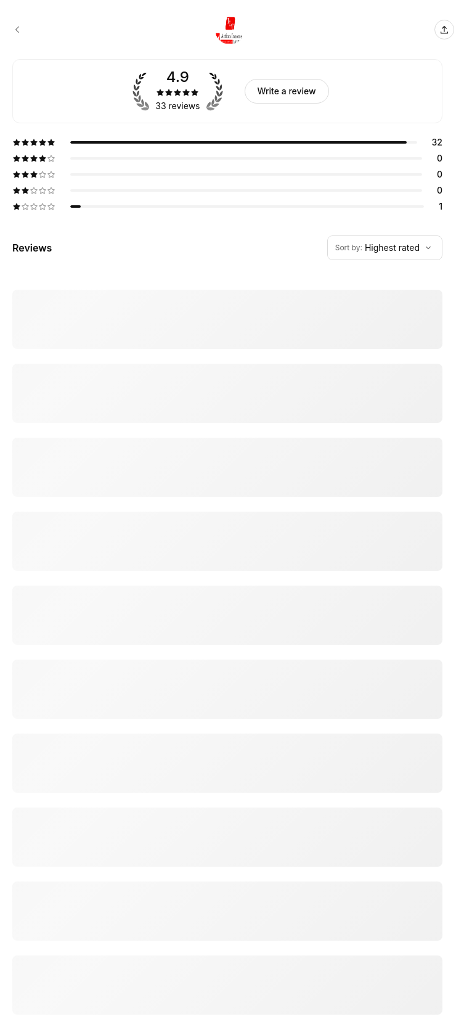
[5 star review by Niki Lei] (227, 382)
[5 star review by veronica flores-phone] (227, 970)
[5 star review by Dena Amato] (227, 312)
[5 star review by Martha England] (227, 636)
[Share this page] (444, 29)
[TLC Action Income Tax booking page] (17, 29)
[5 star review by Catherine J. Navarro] (227, 579)
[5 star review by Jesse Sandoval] (227, 480)
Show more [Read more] (32, 541)
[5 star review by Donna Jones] (227, 761)
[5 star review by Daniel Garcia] (227, 824)
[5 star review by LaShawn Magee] (227, 887)
